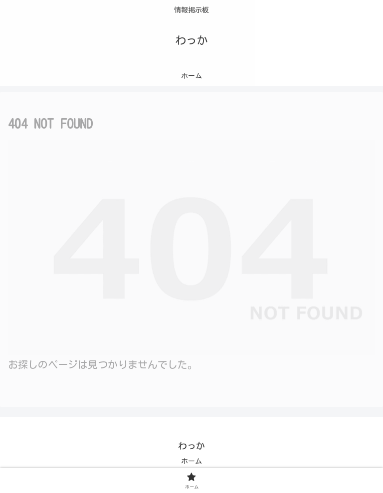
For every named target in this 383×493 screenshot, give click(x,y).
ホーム (191, 461)
